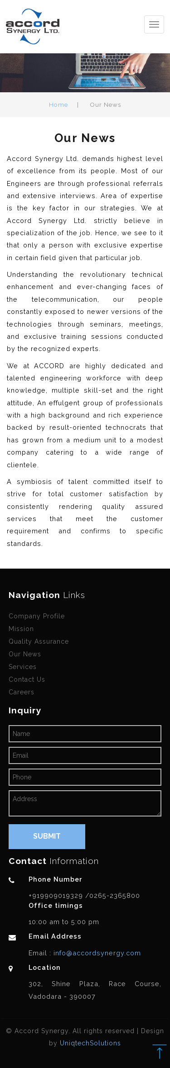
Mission (21, 628)
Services (23, 666)
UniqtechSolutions (90, 1043)
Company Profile (37, 616)
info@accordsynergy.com (96, 953)
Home (58, 104)
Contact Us (27, 679)
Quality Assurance (39, 641)
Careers (21, 692)
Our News (25, 654)
